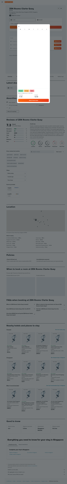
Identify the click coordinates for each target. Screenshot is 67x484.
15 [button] (28, 38)
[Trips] (2, 27)
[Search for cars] (2, 11)
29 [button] (28, 44)
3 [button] (12, 35)
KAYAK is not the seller (36, 469)
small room (16, 154)
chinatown (15, 157)
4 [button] (15, 35)
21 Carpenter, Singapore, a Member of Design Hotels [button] (42, 346)
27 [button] (22, 44)
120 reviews (17, 15)
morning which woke (11, 160)
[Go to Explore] (2, 18)
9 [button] (31, 35)
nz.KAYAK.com (8, 481)
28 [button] (25, 44)
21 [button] (25, 41)
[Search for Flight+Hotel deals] (2, 14)
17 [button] (12, 41)
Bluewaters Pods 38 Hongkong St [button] (57, 375)
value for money (22, 157)
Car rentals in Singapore (32, 452)
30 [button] (31, 44)
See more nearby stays (60, 329)
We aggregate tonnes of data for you (36, 472)
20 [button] (22, 41)
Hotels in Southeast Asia (35, 481)
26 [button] (18, 44)
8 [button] (28, 35)
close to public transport (12, 163)
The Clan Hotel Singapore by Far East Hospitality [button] (57, 402)
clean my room (23, 154)
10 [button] (12, 38)
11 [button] (15, 38)
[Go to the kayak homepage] (9, 2)
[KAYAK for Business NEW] (2, 23)
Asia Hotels (19, 481)
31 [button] (12, 47)
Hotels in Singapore (49, 452)
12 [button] (18, 38)
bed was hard (21, 163)
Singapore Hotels (44, 481)
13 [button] (21, 38)
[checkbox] (13, 189)
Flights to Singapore (13, 452)
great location (10, 154)
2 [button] (31, 32)
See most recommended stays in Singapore (55, 385)
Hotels (14, 481)
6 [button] (54, 32)
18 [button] (15, 41)
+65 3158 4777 (12, 13)
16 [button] (31, 38)
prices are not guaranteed (32, 465)
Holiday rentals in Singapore (15, 454)
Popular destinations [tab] (23, 444)
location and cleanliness (11, 166)
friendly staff (9, 157)
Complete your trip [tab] (13, 444)
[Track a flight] (2, 21)
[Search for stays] (2, 8)
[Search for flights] (2, 6)
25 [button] (15, 44)
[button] (2, 2)
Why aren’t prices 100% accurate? (36, 474)
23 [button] (31, 41)
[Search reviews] (43, 152)
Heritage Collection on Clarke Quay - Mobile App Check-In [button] (28, 403)
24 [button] (12, 44)
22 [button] (28, 41)
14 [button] (25, 38)
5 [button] (51, 32)
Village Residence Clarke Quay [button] (13, 374)
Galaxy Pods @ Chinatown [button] (27, 374)
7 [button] (35, 35)
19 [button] (18, 41)
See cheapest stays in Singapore (58, 357)
